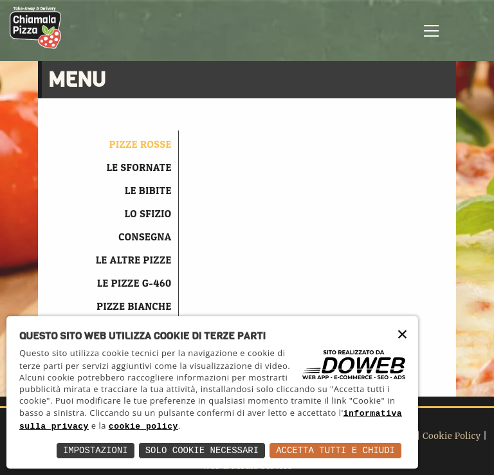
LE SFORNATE (139, 167)
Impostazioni (95, 450)
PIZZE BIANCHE (133, 306)
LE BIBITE (148, 190)
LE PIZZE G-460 (134, 282)
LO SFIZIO (148, 213)
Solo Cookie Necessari (202, 450)
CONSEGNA (144, 236)
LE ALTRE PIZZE (134, 259)
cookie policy (253, 427)
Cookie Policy (452, 436)
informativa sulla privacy (132, 427)
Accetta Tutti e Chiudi (335, 450)
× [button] (403, 339)
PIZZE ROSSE (140, 144)
